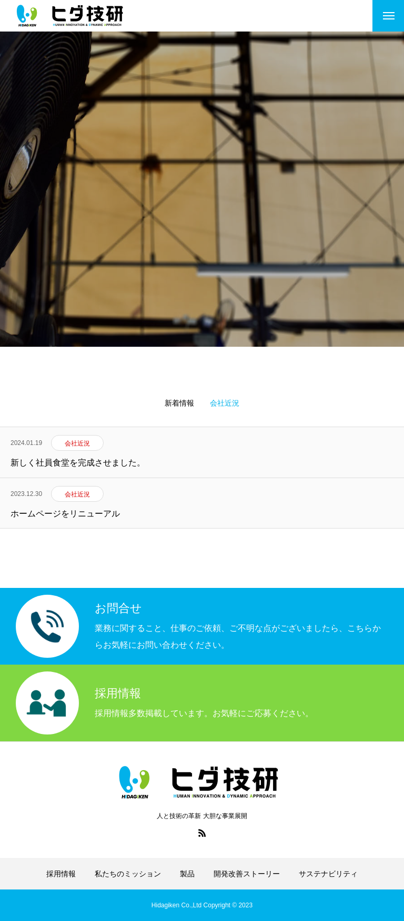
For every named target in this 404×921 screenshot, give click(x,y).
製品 (187, 874)
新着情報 (179, 403)
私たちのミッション (128, 874)
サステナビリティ (328, 874)
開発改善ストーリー (247, 874)
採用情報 (61, 874)
